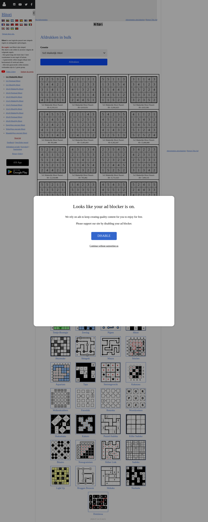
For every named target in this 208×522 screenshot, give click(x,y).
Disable (104, 236)
